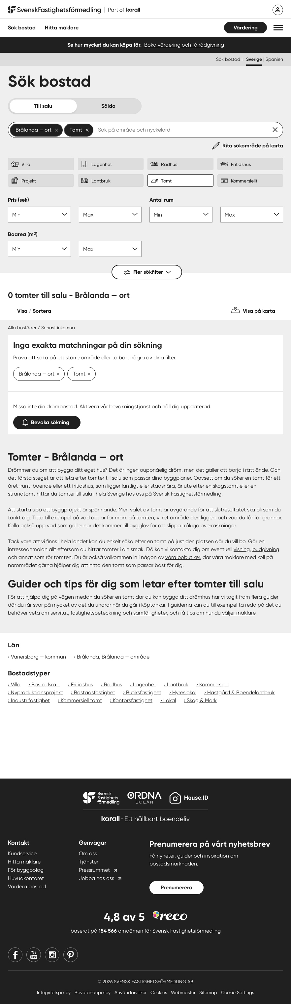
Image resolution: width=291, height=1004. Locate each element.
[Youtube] (33, 954)
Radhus (113, 684)
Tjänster (88, 862)
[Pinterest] (70, 954)
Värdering (246, 27)
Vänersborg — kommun (38, 657)
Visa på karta (259, 311)
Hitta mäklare (24, 862)
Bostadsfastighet (94, 692)
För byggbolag (26, 870)
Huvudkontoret (26, 878)
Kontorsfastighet (132, 700)
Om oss (88, 853)
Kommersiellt (214, 684)
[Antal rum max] (251, 214)
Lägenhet (144, 684)
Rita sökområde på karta (252, 145)
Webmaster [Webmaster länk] (184, 992)
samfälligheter (150, 613)
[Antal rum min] (180, 214)
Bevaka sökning (46, 421)
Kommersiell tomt (81, 700)
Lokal (169, 700)
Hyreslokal (184, 692)
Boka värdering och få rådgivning (184, 45)
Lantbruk (177, 684)
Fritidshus (82, 684)
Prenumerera (176, 887)
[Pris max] (110, 214)
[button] (278, 27)
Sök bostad (22, 27)
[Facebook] (15, 954)
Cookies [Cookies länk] (159, 992)
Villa (15, 684)
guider (270, 597)
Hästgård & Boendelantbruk (241, 692)
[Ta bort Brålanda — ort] (56, 374)
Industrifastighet (30, 700)
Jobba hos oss (96, 878)
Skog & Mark (202, 700)
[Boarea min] (39, 249)
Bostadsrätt (45, 684)
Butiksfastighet (143, 692)
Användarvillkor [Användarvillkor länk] (131, 992)
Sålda (108, 106)
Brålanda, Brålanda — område (113, 657)
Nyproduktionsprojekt (37, 692)
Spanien (274, 59)
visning (242, 549)
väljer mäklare (238, 613)
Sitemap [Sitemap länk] (208, 992)
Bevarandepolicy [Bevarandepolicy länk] (93, 992)
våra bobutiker (182, 557)
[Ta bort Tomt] (87, 374)
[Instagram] (52, 954)
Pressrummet (94, 870)
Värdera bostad (27, 886)
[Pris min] (39, 214)
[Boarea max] (110, 249)
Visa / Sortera (34, 311)
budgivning (265, 549)
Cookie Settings (237, 992)
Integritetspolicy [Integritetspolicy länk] (54, 992)
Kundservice (22, 853)
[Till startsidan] (74, 10)
